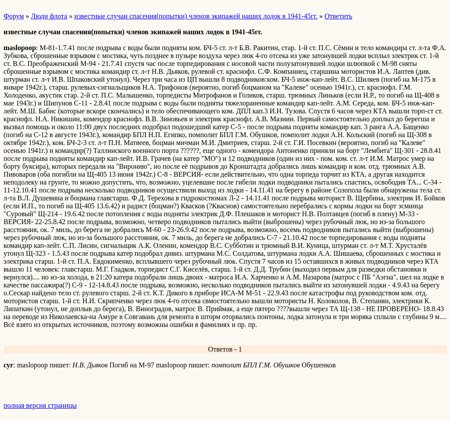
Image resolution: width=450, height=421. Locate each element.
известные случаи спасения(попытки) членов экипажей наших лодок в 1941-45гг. (195, 16)
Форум (14, 16)
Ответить (338, 16)
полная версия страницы (40, 405)
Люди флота (49, 16)
